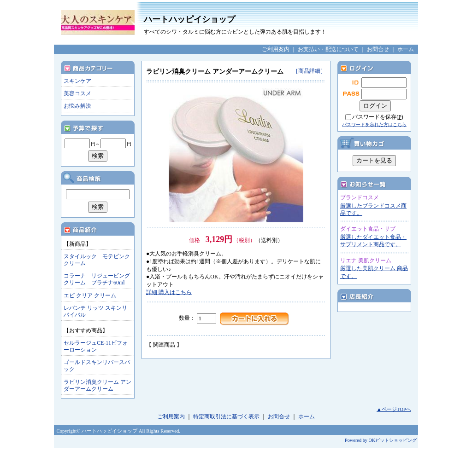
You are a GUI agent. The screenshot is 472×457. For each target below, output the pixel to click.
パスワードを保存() (377, 117)
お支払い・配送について (328, 49)
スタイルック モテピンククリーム (97, 259)
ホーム (405, 49)
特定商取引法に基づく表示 (226, 416)
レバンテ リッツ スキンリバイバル (95, 311)
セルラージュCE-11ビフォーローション (96, 346)
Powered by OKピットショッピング (381, 440)
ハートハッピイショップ (277, 25)
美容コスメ (77, 93)
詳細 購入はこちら (169, 292)
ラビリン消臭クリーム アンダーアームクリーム (97, 385)
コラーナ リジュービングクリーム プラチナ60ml (97, 279)
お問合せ (378, 49)
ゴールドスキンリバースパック (97, 365)
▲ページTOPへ (394, 409)
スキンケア (77, 81)
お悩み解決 (77, 106)
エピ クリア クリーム (90, 295)
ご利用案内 (275, 49)
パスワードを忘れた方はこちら (374, 124)
